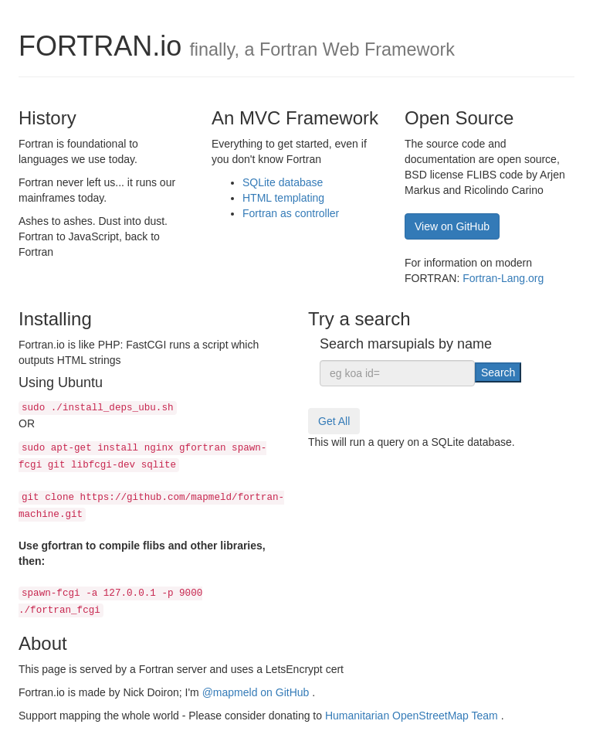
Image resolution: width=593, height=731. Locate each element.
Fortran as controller (290, 213)
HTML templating (283, 198)
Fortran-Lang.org (503, 278)
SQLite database (282, 182)
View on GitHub (452, 226)
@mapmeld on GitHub (257, 692)
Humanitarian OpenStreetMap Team (413, 715)
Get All (334, 421)
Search (498, 372)
